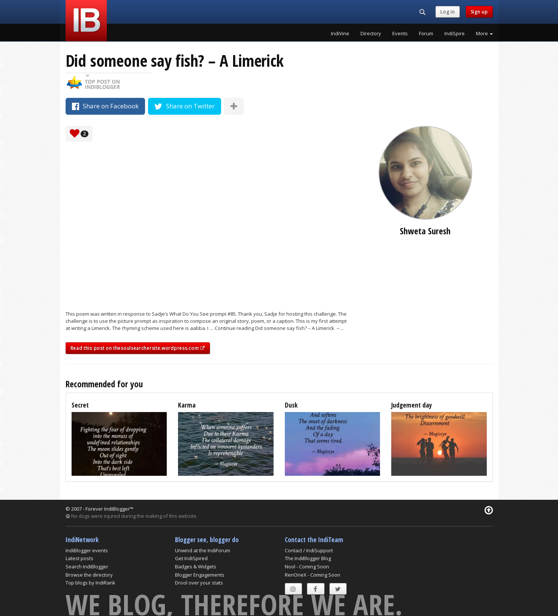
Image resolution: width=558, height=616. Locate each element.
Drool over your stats (199, 582)
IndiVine (340, 33)
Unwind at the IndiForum (202, 550)
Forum (426, 33)
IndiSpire (454, 33)
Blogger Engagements (199, 574)
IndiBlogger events (87, 550)
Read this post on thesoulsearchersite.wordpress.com (137, 348)
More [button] (484, 33)
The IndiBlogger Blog (308, 558)
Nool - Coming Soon (307, 566)
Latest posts (79, 558)
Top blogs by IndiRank (90, 582)
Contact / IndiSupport (309, 550)
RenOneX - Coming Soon (312, 574)
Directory (371, 33)
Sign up (479, 12)
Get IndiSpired (191, 558)
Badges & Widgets (195, 566)
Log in (447, 12)
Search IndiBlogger (87, 566)
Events (400, 33)
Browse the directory (89, 574)
